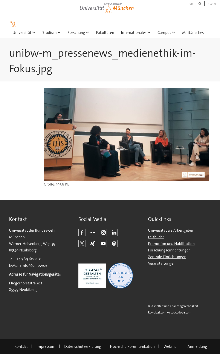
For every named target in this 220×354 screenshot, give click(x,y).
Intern (211, 3)
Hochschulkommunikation (132, 346)
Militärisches (193, 32)
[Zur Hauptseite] (13, 23)
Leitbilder (156, 237)
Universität (25, 32)
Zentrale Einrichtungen (167, 256)
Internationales (137, 32)
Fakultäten (105, 32)
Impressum (46, 346)
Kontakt (21, 346)
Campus (168, 32)
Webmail (171, 346)
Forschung (80, 32)
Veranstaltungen (162, 263)
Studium (53, 32)
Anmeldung (197, 346)
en (191, 3)
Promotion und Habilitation (171, 243)
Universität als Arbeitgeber (170, 230)
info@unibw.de (34, 265)
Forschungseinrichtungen (169, 250)
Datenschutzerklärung (82, 346)
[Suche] (199, 3)
